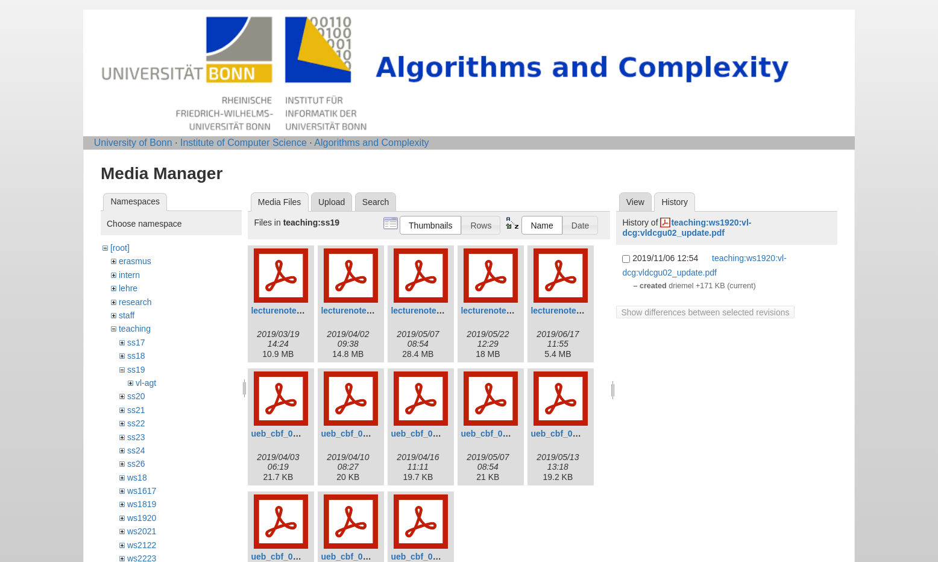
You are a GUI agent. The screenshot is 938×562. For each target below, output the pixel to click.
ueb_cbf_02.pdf (352, 433)
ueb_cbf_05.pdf (561, 433)
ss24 (136, 450)
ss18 (136, 356)
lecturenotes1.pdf (286, 310)
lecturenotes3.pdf (426, 310)
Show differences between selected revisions (705, 312)
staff (126, 315)
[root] (120, 248)
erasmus (135, 261)
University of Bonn (133, 142)
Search (375, 202)
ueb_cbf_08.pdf (422, 556)
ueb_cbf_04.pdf (492, 433)
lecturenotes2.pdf (356, 310)
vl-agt (146, 383)
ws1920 (141, 518)
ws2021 (141, 531)
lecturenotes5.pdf (565, 310)
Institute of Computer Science (243, 142)
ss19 (136, 369)
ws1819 (141, 504)
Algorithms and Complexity (371, 142)
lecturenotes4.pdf (496, 310)
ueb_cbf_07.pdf (352, 556)
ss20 (136, 396)
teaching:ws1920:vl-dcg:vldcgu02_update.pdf (686, 228)
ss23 (136, 437)
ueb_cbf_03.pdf (422, 433)
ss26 (136, 464)
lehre (128, 288)
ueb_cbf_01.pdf (282, 433)
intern (129, 275)
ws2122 (141, 545)
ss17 (136, 342)
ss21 (136, 410)
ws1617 (141, 491)
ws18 (137, 477)
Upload (331, 202)
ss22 (136, 423)
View (635, 202)
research (135, 302)
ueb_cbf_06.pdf (282, 556)
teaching (135, 328)
